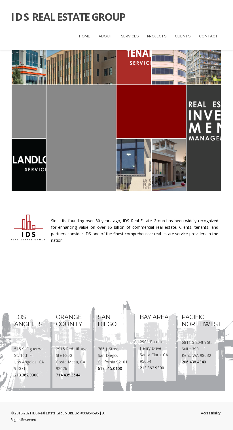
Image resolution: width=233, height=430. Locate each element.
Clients (182, 36)
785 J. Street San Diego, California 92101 (113, 355)
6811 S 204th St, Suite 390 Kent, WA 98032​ (197, 349)
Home (84, 36)
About (106, 36)
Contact (208, 36)
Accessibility (211, 413)
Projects (156, 36)
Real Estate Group (68, 17)
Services (130, 36)
